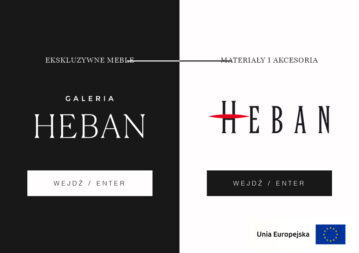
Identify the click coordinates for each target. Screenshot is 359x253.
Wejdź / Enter (90, 183)
